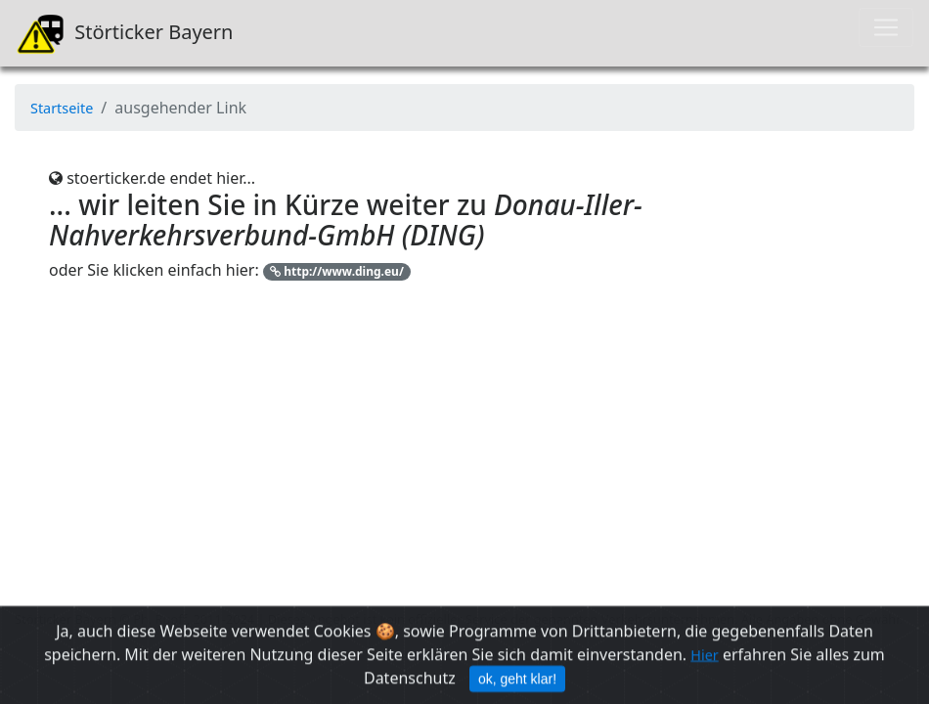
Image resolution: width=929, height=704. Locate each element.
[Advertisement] (464, 469)
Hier (704, 659)
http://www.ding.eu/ (337, 271)
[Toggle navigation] (886, 27)
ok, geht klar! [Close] (517, 683)
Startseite (61, 108)
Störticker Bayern (124, 33)
